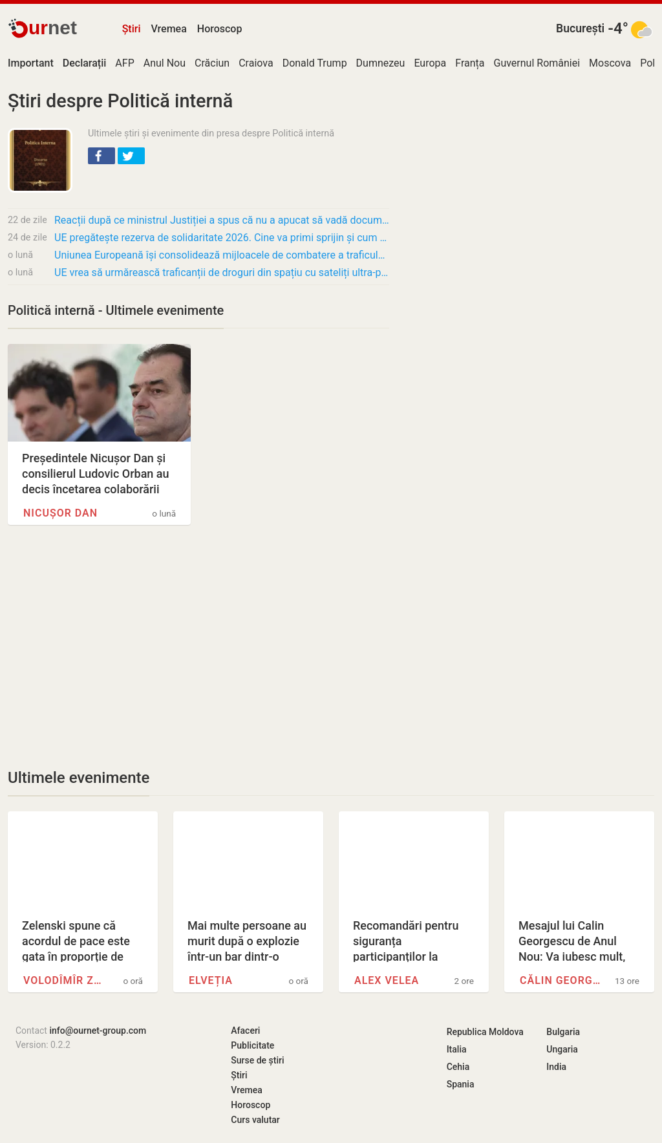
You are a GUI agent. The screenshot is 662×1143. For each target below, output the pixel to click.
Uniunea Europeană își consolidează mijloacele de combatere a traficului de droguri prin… (221, 255)
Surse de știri (257, 1060)
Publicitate (252, 1045)
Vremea (168, 29)
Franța (469, 63)
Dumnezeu (380, 63)
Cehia (458, 1067)
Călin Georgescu (562, 980)
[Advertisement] (198, 646)
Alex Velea (386, 980)
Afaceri (245, 1030)
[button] (101, 155)
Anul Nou (165, 63)
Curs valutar (255, 1120)
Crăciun (212, 63)
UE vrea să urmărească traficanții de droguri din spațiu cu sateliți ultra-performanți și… (221, 272)
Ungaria (562, 1049)
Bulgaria (563, 1032)
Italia (457, 1049)
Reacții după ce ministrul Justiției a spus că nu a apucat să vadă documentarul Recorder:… (221, 220)
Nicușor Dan (60, 513)
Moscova (610, 63)
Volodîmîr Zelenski (65, 980)
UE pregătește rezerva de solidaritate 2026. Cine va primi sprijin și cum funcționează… (221, 237)
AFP (124, 63)
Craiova (256, 63)
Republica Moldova (485, 1032)
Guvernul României (537, 63)
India (556, 1067)
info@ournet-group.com (97, 1030)
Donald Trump (315, 63)
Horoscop (219, 29)
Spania (461, 1084)
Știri (131, 29)
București (580, 28)
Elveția (211, 980)
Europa (430, 63)
